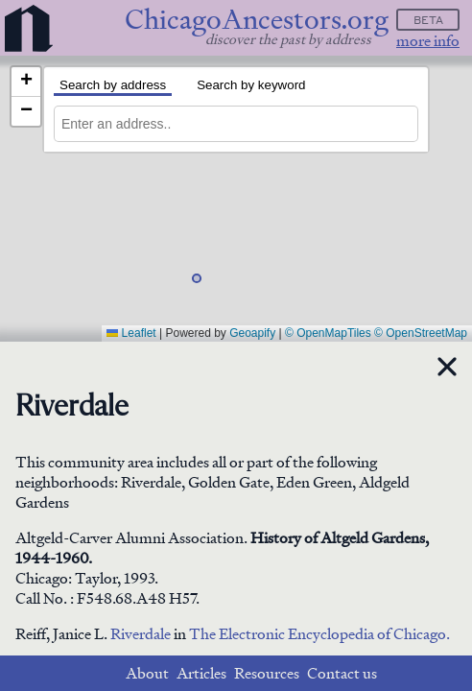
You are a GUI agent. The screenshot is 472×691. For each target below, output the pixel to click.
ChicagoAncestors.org (257, 20)
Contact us (342, 673)
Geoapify (252, 333)
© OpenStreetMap (420, 333)
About (147, 673)
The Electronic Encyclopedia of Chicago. (319, 634)
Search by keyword (251, 85)
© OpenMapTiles (328, 333)
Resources (266, 673)
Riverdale (142, 634)
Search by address (112, 85)
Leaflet (130, 333)
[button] (205, 287)
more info (428, 41)
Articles (201, 673)
